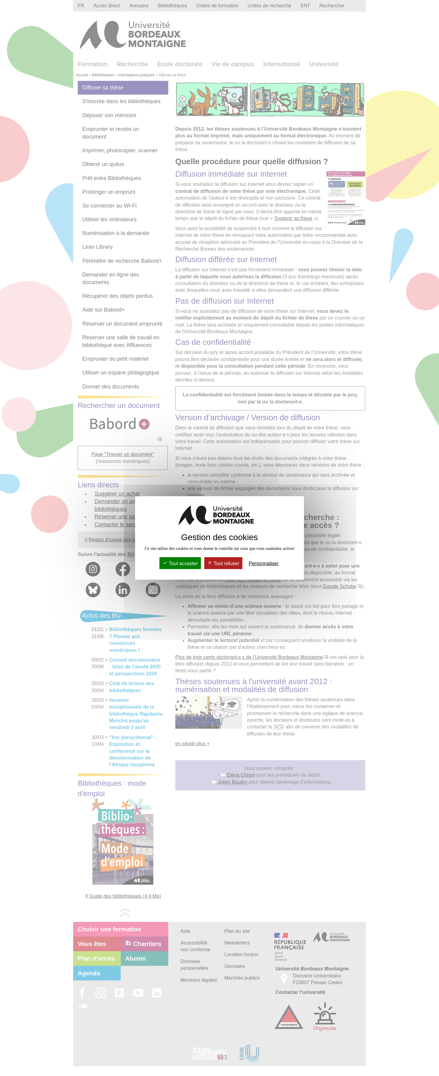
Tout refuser (223, 563)
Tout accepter (180, 563)
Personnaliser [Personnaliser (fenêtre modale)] (264, 563)
